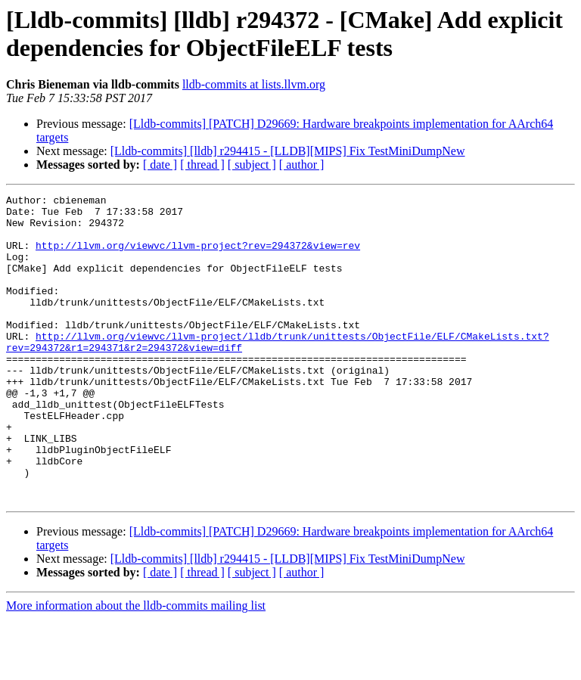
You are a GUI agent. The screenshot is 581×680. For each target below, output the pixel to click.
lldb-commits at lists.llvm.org (253, 84)
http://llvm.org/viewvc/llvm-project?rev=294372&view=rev (198, 256)
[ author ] (302, 164)
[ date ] (160, 164)
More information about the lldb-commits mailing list (136, 666)
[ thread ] (202, 164)
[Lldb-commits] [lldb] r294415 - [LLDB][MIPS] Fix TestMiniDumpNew (287, 150)
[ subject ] (252, 164)
